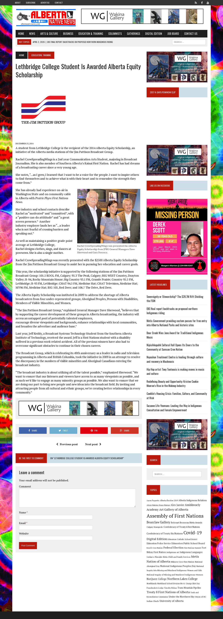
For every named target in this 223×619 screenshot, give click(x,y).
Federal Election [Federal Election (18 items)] (164, 555)
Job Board (170, 34)
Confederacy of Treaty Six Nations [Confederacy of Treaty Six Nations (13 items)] (166, 541)
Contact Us (187, 34)
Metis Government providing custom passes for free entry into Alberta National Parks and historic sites (178, 329)
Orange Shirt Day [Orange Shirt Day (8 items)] (167, 590)
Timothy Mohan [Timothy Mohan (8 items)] (199, 590)
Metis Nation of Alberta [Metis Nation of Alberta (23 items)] (192, 564)
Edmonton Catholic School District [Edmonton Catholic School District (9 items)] (183, 547)
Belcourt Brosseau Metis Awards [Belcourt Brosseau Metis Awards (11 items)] (187, 530)
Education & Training (87, 34)
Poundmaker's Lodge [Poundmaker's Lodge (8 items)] (183, 590)
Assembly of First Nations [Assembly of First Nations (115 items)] (176, 523)
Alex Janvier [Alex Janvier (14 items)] (178, 512)
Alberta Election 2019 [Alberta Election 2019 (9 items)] (170, 508)
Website (20, 530)
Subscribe (30, 2)
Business (65, 34)
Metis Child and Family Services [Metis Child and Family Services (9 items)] (161, 564)
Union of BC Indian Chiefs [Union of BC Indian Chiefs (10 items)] (175, 604)
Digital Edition (150, 34)
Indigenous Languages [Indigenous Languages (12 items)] (180, 559)
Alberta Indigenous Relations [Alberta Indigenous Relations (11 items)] (194, 508)
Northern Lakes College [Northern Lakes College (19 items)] (163, 586)
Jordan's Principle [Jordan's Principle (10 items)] (200, 559)
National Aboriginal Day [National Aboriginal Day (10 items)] (182, 568)
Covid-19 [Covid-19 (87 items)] (194, 540)
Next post (92, 441)
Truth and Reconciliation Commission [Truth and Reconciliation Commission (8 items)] (173, 600)
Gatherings (130, 34)
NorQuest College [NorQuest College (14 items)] (190, 581)
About (18, 2)
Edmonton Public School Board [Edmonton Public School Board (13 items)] (178, 550)
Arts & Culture (46, 34)
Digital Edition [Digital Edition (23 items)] (158, 546)
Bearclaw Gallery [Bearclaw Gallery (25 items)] (159, 530)
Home (18, 34)
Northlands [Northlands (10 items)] (184, 586)
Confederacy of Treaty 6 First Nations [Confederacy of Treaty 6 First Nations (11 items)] (183, 534)
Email (19, 520)
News (29, 34)
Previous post (66, 441)
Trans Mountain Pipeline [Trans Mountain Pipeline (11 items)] (159, 595)
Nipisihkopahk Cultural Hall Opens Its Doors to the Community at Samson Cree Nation (174, 353)
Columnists (112, 34)
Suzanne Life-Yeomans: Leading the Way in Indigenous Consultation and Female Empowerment (175, 414)
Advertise (45, 2)
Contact (59, 2)
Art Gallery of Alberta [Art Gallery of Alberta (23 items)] (174, 517)
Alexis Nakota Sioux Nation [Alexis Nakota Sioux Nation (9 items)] (159, 512)
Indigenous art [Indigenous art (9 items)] (161, 559)
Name (19, 509)
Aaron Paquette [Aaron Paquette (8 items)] (154, 508)
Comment (22, 483)
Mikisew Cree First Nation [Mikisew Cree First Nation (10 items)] (159, 568)
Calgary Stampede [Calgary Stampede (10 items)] (156, 534)
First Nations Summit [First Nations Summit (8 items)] (183, 555)
